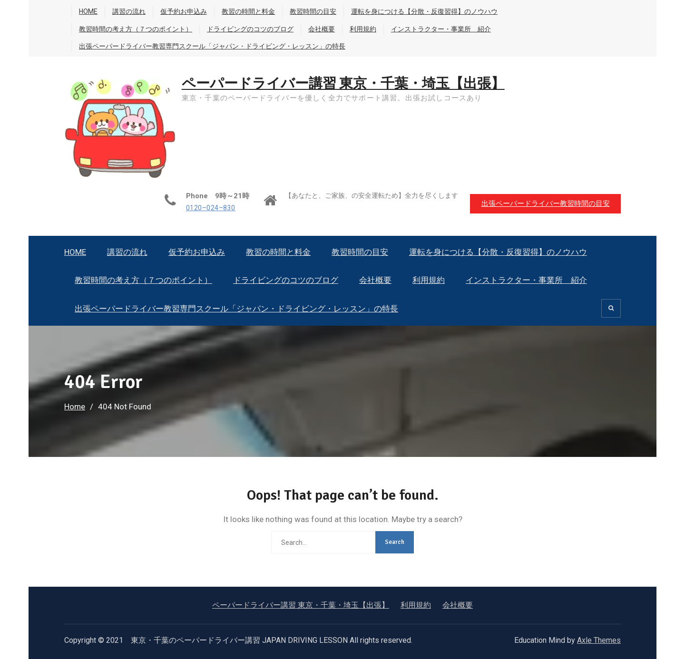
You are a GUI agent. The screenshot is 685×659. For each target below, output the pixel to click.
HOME (88, 11)
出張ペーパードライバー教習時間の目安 (544, 203)
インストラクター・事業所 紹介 (441, 29)
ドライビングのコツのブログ (250, 29)
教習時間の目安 (313, 11)
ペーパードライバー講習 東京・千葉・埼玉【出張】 (350, 83)
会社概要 (321, 29)
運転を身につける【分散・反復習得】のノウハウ (424, 11)
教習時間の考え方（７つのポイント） (135, 29)
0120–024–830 (207, 208)
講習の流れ (129, 11)
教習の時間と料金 (248, 11)
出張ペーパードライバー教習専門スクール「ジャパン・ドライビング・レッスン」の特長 (212, 46)
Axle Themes (599, 640)
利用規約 (363, 29)
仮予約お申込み (183, 11)
